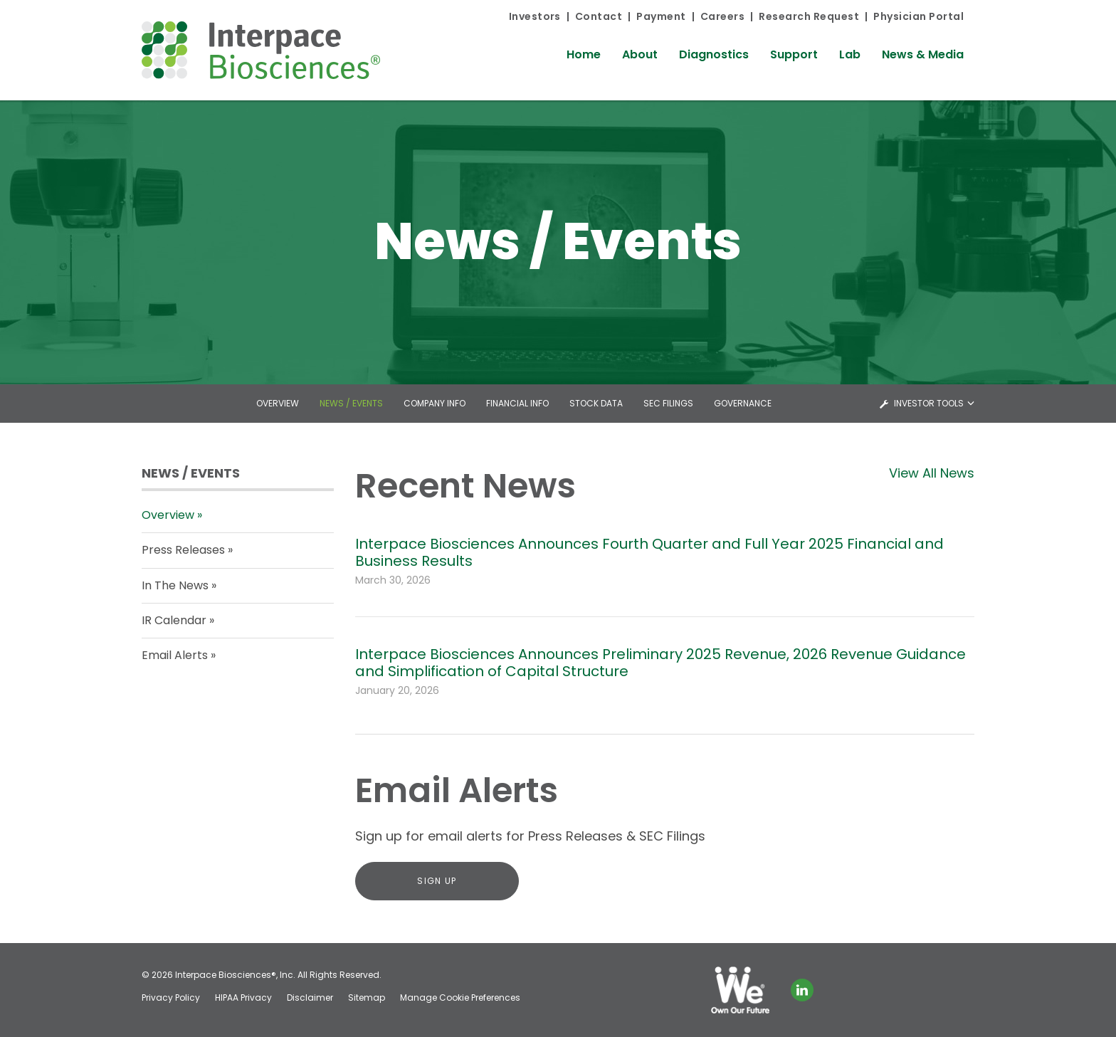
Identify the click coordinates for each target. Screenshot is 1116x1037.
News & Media (923, 54)
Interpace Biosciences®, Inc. (235, 975)
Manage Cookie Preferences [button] (460, 998)
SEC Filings (668, 403)
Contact (598, 16)
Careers (722, 16)
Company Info (434, 403)
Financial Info (517, 403)
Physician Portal (918, 16)
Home (584, 54)
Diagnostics (714, 54)
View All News (931, 473)
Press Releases (183, 550)
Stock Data (596, 403)
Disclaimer (310, 998)
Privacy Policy (171, 998)
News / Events (351, 403)
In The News (175, 585)
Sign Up (436, 881)
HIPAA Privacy (243, 998)
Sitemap (366, 998)
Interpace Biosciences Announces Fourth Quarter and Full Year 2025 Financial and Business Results (649, 552)
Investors (535, 16)
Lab (849, 54)
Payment (660, 16)
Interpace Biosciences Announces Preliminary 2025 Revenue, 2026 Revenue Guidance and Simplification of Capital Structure (660, 662)
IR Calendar (174, 620)
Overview (277, 403)
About (640, 54)
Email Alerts (175, 655)
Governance (743, 403)
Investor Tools (929, 403)
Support (794, 54)
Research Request (809, 16)
